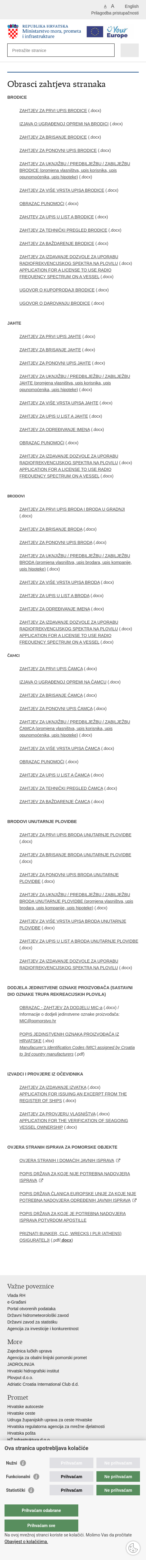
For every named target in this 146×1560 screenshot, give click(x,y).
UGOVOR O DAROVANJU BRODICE (54, 303)
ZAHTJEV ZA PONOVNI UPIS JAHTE (55, 363)
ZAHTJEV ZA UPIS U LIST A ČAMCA (54, 775)
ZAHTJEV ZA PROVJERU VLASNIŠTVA (57, 1113)
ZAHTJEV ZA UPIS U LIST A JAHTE (53, 416)
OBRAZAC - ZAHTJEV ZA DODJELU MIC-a (60, 1007)
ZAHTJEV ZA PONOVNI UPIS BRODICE (58, 150)
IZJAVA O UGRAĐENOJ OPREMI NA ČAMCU (62, 682)
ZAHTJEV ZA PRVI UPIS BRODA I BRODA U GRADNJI (72, 509)
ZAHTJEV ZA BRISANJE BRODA (51, 529)
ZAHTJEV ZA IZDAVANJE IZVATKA (52, 1087)
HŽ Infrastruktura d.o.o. (29, 1439)
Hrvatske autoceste (25, 1406)
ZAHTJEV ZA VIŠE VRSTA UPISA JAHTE (58, 402)
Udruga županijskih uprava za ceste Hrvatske (49, 1419)
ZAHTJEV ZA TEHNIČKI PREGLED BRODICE (63, 230)
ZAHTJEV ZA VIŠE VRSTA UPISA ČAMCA (59, 748)
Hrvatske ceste (21, 1413)
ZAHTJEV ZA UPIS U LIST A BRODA (54, 595)
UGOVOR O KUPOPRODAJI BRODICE (57, 290)
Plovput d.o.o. (20, 1377)
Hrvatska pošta (21, 1433)
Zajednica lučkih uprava (29, 1351)
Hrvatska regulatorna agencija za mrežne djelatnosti (56, 1426)
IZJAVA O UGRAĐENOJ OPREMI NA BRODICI (64, 123)
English (132, 6)
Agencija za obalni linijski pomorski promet (47, 1357)
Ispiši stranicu (10, 1265)
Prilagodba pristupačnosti (115, 13)
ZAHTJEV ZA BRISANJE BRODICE (53, 137)
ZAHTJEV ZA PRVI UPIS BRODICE (53, 110)
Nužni (11, 1475)
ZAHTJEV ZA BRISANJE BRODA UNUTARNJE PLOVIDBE (75, 854)
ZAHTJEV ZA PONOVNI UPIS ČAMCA (55, 708)
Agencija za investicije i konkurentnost (43, 1328)
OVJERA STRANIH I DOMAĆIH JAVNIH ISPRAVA (66, 1160)
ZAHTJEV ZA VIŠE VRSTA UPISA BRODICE (61, 190)
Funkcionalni (18, 1488)
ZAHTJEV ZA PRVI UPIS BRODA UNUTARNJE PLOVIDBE (75, 834)
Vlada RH (16, 1295)
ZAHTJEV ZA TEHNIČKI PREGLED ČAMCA (61, 788)
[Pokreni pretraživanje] (108, 50)
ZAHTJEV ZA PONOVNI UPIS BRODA (55, 542)
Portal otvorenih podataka (31, 1308)
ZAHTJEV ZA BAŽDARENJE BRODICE (56, 243)
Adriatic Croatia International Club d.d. (43, 1384)
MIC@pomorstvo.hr (37, 1020)
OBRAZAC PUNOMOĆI (41, 203)
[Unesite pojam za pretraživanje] (34, 50)
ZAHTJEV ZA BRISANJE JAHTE (50, 349)
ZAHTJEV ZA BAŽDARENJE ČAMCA (54, 801)
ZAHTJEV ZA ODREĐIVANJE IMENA (54, 429)
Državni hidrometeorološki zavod (38, 1315)
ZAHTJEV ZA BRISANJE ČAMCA (51, 695)
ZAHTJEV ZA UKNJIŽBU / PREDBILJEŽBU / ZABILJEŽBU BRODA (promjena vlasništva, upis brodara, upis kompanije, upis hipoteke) (75, 562)
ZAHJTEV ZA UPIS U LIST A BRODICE (56, 216)
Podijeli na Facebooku (23, 1265)
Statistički (15, 1502)
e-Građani (16, 1302)
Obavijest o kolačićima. (26, 1541)
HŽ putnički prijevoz (25, 1446)
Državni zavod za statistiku (32, 1322)
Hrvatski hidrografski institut (33, 1371)
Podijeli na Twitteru (36, 1265)
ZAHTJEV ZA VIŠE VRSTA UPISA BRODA (59, 582)
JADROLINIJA (20, 1364)
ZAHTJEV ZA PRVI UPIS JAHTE (50, 336)
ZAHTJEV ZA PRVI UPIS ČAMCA (51, 668)
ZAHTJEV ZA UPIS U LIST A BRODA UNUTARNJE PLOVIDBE (78, 941)
